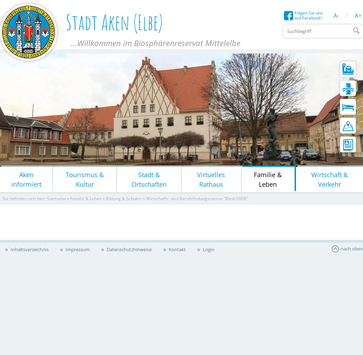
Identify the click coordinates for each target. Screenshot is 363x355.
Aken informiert (26, 179)
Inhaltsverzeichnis (29, 249)
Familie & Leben (268, 179)
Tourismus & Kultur (85, 179)
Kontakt (177, 249)
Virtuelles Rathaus (211, 179)
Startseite (56, 199)
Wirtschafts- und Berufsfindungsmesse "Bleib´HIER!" (197, 199)
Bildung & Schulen (124, 199)
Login (208, 249)
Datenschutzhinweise (129, 249)
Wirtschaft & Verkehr (329, 179)
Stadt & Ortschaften (149, 179)
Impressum (77, 249)
